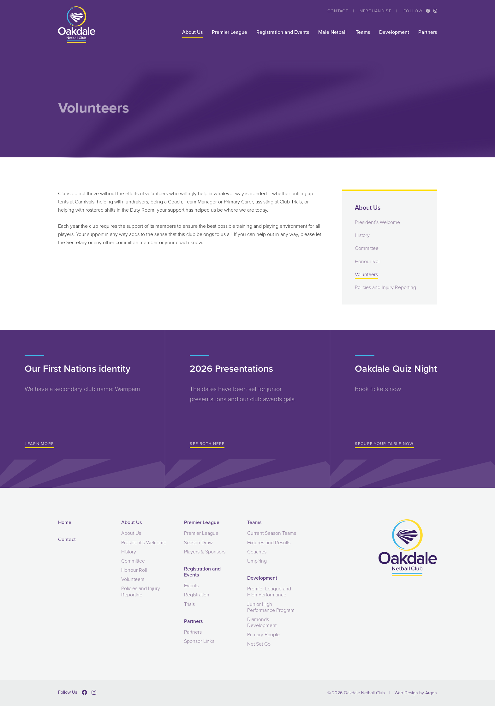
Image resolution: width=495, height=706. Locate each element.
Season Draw (198, 542)
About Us (192, 32)
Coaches (256, 551)
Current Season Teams (271, 533)
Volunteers (366, 274)
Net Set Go (259, 644)
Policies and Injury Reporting (385, 287)
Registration (196, 594)
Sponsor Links (199, 641)
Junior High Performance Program (271, 607)
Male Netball (332, 32)
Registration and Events (282, 32)
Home (64, 522)
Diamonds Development (262, 622)
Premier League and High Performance (269, 591)
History (362, 235)
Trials (189, 604)
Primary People (263, 634)
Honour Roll (367, 261)
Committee (367, 248)
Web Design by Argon (416, 693)
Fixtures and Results (268, 542)
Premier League (229, 32)
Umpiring (257, 560)
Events (191, 585)
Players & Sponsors (204, 551)
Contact (337, 11)
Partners (427, 32)
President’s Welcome (377, 222)
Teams (363, 32)
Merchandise (375, 11)
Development (394, 32)
